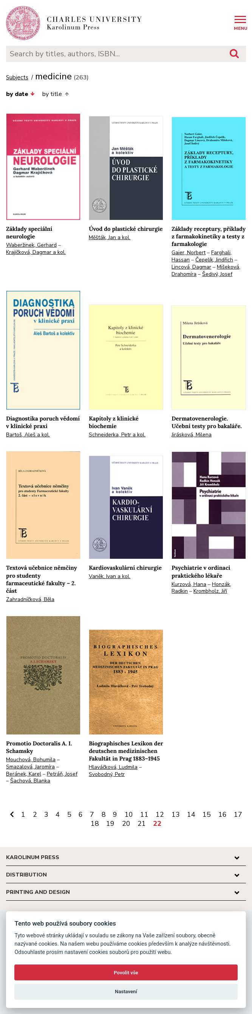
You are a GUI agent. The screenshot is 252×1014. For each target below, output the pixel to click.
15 (207, 814)
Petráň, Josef (62, 774)
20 (126, 823)
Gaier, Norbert (189, 252)
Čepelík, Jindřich (214, 259)
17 (238, 814)
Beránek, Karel (23, 774)
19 (110, 823)
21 (142, 823)
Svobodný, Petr (107, 774)
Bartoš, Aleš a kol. (28, 434)
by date (20, 94)
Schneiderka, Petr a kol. (117, 434)
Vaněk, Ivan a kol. (109, 576)
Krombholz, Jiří (210, 591)
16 (222, 814)
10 (129, 814)
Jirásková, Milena (192, 434)
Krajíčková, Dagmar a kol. (36, 252)
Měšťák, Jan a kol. (109, 237)
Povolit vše (126, 972)
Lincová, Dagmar (191, 267)
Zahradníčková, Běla (30, 599)
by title (55, 94)
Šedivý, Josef (217, 274)
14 (191, 814)
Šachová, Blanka (30, 780)
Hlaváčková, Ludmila (113, 767)
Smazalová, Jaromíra (30, 766)
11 (144, 814)
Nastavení (126, 991)
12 (160, 814)
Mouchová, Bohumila (31, 759)
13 (176, 814)
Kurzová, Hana (189, 584)
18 (95, 823)
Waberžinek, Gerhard (31, 245)
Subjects (17, 77)
